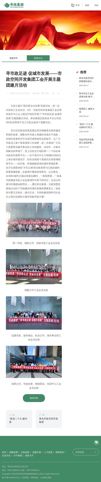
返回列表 (34, 398)
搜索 (87, 5)
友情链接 (85, 452)
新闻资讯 (59, 452)
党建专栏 (13, 58)
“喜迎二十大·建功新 (18, 420)
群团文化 (38, 58)
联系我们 (25, 477)
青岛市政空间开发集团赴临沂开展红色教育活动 (86, 81)
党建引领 (36, 452)
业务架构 (25, 452)
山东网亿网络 (45, 477)
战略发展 (13, 452)
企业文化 (6, 455)
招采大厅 (29, 455)
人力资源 (48, 452)
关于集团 (18, 455)
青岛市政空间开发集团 (48, 420)
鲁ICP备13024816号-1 (11, 477)
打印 (46, 93)
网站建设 (34, 477)
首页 (4, 452)
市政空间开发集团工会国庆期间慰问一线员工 (86, 142)
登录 (77, 5)
